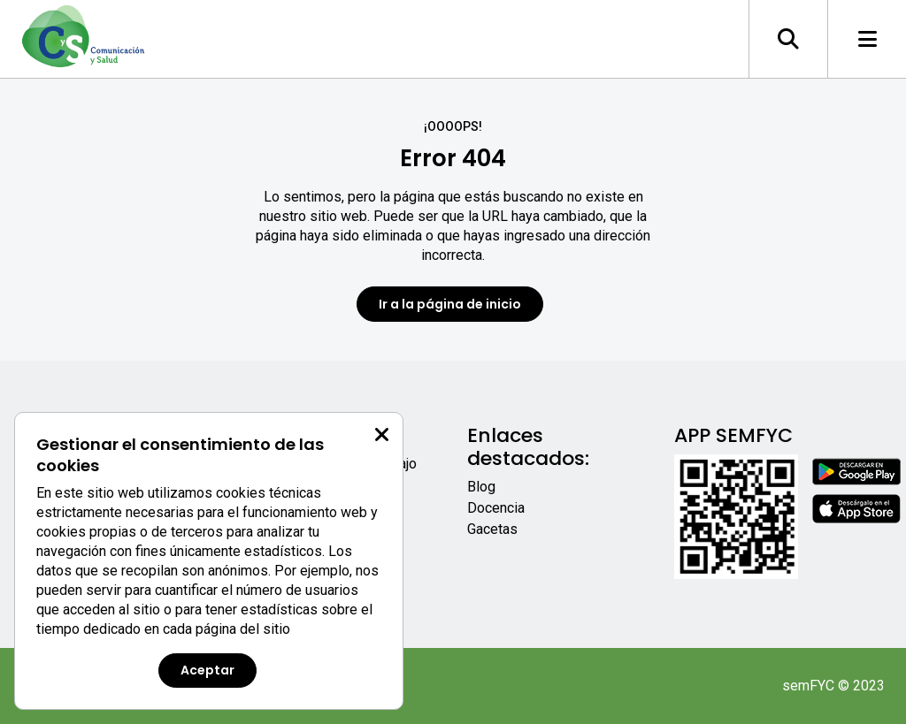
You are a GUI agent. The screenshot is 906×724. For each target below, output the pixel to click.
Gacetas (492, 529)
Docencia (496, 507)
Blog (481, 486)
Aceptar (207, 670)
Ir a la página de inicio (450, 304)
